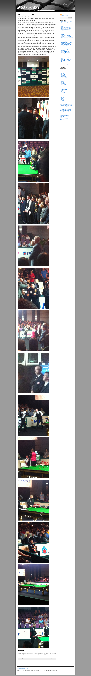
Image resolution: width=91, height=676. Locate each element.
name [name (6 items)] (64, 110)
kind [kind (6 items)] (65, 109)
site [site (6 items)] (65, 114)
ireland (54, 653)
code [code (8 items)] (71, 104)
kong (19, 654)
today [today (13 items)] (65, 118)
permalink (26, 655)
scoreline (30, 654)
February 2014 (63, 75)
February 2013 (63, 83)
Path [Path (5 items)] (64, 111)
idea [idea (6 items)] (66, 108)
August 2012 (63, 90)
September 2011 (64, 96)
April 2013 (62, 81)
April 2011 (62, 100)
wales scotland (52, 654)
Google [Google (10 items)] (62, 108)
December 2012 (63, 85)
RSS (62, 15)
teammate (43, 654)
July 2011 (62, 97)
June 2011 (63, 98)
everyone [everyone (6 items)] (61, 106)
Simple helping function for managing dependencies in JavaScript (65, 52)
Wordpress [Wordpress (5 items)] (65, 119)
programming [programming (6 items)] (67, 111)
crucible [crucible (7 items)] (66, 105)
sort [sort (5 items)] (67, 116)
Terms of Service (20, 668)
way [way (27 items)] (61, 119)
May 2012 (62, 93)
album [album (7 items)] (61, 104)
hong (50, 653)
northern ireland (23, 654)
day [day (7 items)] (68, 105)
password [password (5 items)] (61, 111)
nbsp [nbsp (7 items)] (66, 110)
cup (46, 653)
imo (52, 653)
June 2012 (63, 92)
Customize (66, 15)
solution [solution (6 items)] (67, 115)
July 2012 (62, 91)
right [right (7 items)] (64, 112)
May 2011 (62, 99)
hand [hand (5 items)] (64, 108)
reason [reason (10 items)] (62, 113)
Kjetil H (29, 16)
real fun (27, 654)
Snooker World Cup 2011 (31, 653)
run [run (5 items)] (60, 114)
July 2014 (62, 73)
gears (48, 653)
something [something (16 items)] (63, 116)
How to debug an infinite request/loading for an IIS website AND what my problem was (66, 42)
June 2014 (63, 74)
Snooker (39, 654)
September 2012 (64, 89)
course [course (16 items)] (62, 105)
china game (41, 653)
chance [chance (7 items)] (68, 104)
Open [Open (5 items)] (68, 110)
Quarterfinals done (22, 658)
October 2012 (63, 88)
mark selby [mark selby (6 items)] (70, 109)
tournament (47, 654)
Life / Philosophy (30, 10)
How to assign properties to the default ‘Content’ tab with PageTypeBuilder (66, 45)
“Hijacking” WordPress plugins (66, 65)
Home (18, 10)
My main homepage (71, 10)
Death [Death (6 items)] (71, 105)
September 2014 (64, 72)
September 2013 (64, 77)
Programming (23, 10)
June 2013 (63, 80)
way (19, 655)
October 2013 (63, 76)
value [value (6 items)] (69, 118)
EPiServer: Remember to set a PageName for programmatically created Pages (66, 49)
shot (33, 654)
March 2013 (63, 82)
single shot (36, 654)
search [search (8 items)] (62, 114)
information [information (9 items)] (70, 108)
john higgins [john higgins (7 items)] (62, 109)
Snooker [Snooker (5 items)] (67, 114)
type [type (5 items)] (67, 118)
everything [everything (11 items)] (66, 106)
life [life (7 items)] (67, 109)
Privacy (35, 10)
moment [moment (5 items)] (61, 110)
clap (44, 653)
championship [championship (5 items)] (65, 104)
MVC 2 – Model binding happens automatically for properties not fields (66, 25)
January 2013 (63, 84)
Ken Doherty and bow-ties (51, 658)
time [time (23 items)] (61, 118)
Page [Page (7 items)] (70, 110)
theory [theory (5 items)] (69, 116)
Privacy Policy (25, 668)
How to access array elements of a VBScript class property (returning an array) (67, 38)
